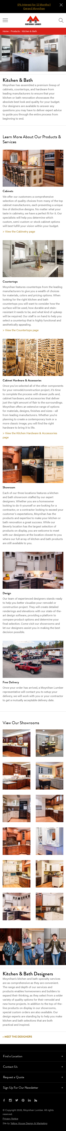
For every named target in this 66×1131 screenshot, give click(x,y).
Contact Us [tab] (10, 1066)
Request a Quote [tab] (13, 1077)
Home (6, 31)
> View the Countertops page (21, 330)
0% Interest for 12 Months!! (34, 4)
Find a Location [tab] (12, 1056)
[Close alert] (61, 4)
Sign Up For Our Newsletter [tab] (20, 1087)
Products (15, 31)
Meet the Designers (18, 1037)
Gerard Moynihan (34, 8)
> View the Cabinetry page (19, 231)
